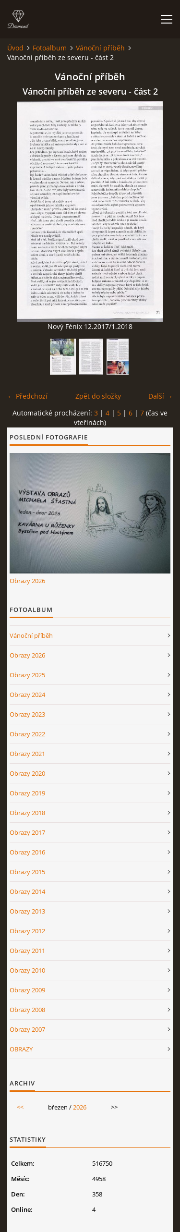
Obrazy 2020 (27, 773)
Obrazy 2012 (27, 931)
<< (20, 1107)
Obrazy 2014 (27, 891)
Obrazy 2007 (27, 1029)
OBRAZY (21, 1049)
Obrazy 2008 (27, 1009)
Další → (160, 396)
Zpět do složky (98, 396)
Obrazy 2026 (27, 580)
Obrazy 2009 (27, 990)
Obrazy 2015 (27, 871)
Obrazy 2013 (27, 911)
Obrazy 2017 (27, 832)
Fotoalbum (50, 47)
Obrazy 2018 (27, 812)
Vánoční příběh (100, 47)
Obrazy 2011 (27, 950)
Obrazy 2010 (27, 970)
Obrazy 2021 (27, 753)
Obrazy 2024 (27, 694)
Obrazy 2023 (27, 714)
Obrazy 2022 (27, 734)
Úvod (15, 47)
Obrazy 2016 (27, 852)
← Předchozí (27, 396)
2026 (79, 1107)
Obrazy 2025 (27, 675)
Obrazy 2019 (27, 793)
